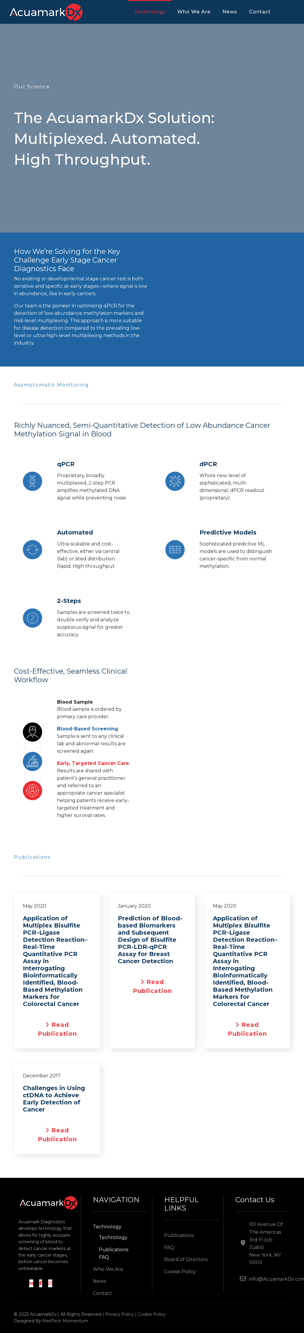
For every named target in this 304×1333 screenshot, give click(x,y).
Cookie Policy (180, 1271)
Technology (149, 12)
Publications (113, 1249)
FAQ (104, 1257)
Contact (260, 12)
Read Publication (62, 1029)
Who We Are (193, 12)
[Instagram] (50, 1283)
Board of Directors (186, 1259)
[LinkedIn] (31, 1283)
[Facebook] (40, 1283)
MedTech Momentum (65, 1320)
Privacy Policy (119, 1314)
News (229, 12)
